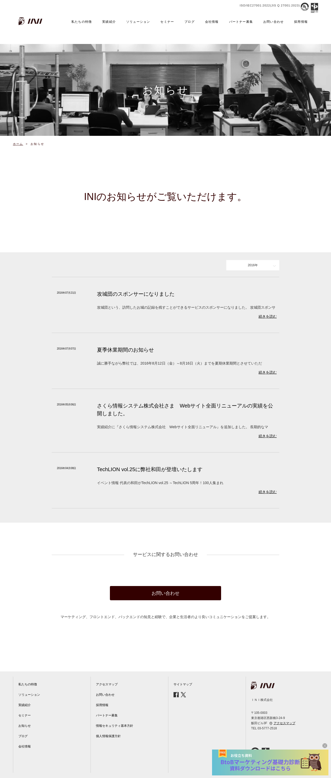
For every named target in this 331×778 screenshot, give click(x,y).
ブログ (189, 22)
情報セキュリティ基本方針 (114, 726)
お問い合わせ (273, 22)
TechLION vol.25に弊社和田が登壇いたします (149, 469)
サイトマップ (183, 684)
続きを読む (268, 316)
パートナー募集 (241, 22)
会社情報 (212, 22)
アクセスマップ (107, 684)
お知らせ (24, 726)
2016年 (253, 265)
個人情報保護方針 (108, 736)
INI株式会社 (31, 21)
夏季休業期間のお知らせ (125, 350)
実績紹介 (109, 22)
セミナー (167, 22)
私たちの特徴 (81, 22)
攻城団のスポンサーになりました (136, 294)
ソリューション (138, 22)
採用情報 (301, 22)
